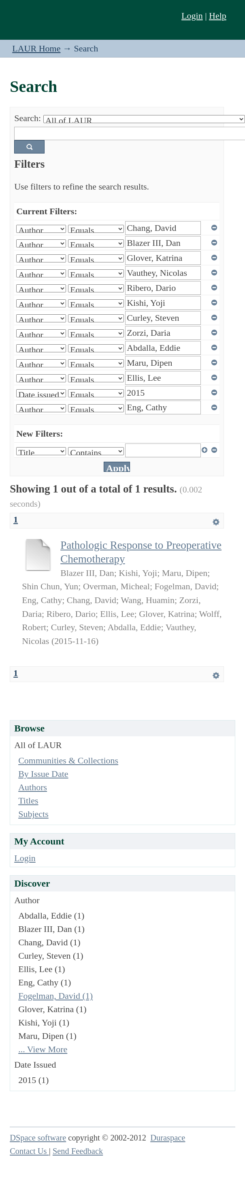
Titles (28, 800)
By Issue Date (43, 774)
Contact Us (29, 1151)
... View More (42, 1049)
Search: (27, 118)
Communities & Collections (68, 760)
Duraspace (167, 1137)
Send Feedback (78, 1151)
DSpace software (38, 1137)
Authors (32, 787)
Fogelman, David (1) (55, 996)
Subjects (33, 814)
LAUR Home (36, 48)
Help (217, 16)
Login (192, 16)
